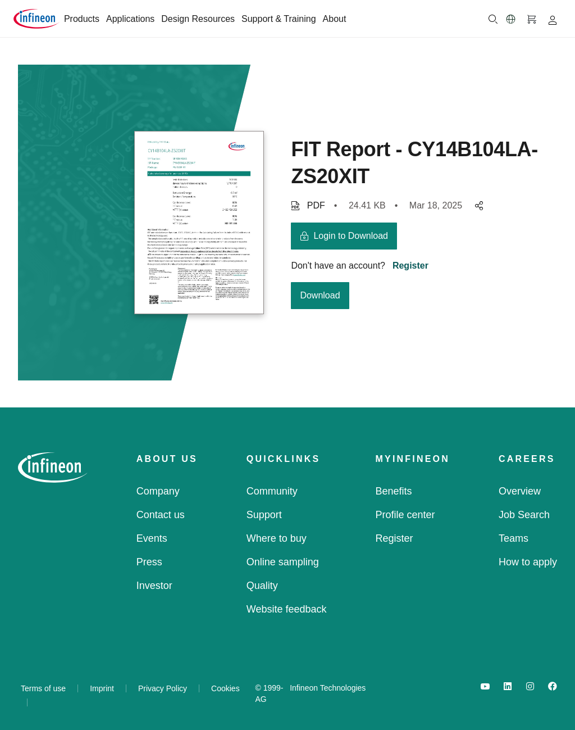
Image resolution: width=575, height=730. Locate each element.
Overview (520, 491)
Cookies (225, 688)
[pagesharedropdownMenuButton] (477, 206)
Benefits (394, 491)
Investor (154, 585)
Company (158, 491)
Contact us (160, 514)
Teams (513, 538)
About (334, 19)
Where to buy (277, 538)
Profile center (405, 514)
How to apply (528, 562)
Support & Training (278, 19)
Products (81, 19)
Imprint (102, 688)
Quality (262, 585)
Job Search (524, 514)
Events (151, 538)
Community (272, 491)
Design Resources (198, 19)
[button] (511, 19)
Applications (130, 19)
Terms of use (43, 688)
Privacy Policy (162, 688)
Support (264, 514)
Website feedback (287, 609)
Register (410, 265)
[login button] (344, 236)
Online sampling (283, 562)
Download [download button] (320, 295)
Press (149, 562)
